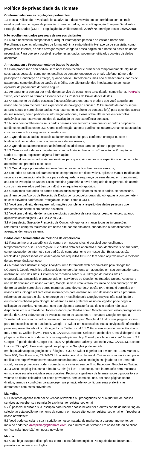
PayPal (132, 91)
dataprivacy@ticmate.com (47, 425)
